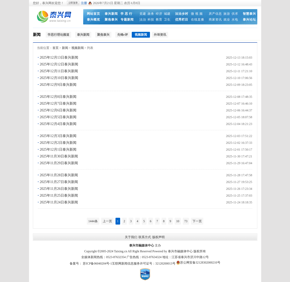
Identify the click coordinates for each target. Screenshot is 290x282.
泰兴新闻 (111, 13)
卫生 (167, 19)
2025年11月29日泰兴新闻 (59, 163)
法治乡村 (181, 13)
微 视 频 (197, 13)
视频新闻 (77, 47)
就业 (226, 19)
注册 (84, 3)
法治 (142, 19)
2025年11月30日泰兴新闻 (59, 156)
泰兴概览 (93, 19)
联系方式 (145, 237)
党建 (142, 13)
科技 (151, 19)
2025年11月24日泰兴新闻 (59, 202)
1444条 (93, 221)
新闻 (37, 34)
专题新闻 (127, 19)
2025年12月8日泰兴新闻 (58, 97)
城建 (167, 13)
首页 (55, 47)
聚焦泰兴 (111, 19)
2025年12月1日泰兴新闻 (58, 149)
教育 (159, 19)
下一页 (197, 221)
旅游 (226, 13)
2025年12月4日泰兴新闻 (58, 124)
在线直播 (197, 19)
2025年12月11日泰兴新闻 (59, 71)
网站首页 (93, 13)
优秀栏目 (181, 19)
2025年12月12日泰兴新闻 (59, 64)
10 (177, 221)
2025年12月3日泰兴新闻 (58, 136)
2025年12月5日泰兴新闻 (58, 117)
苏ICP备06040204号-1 (97, 263)
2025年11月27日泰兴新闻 (59, 182)
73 (185, 221)
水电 (235, 19)
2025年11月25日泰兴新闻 (59, 195)
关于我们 (131, 237)
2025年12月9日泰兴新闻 (58, 85)
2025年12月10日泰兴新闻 (59, 78)
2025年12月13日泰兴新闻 (59, 57)
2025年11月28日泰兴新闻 (59, 175)
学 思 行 (126, 13)
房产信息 (215, 13)
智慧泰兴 (249, 13)
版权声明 (158, 237)
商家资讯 (215, 19)
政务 (151, 13)
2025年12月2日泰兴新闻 (58, 143)
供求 (235, 13)
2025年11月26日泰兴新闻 (59, 189)
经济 (159, 13)
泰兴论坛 (249, 19)
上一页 (107, 221)
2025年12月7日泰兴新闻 (58, 103)
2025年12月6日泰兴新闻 (58, 110)
